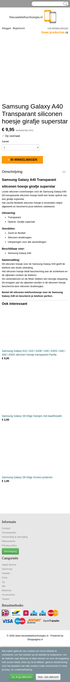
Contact (6, 528)
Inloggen (6, 28)
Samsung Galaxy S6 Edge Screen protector (27, 477)
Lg (3, 581)
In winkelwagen (23, 159)
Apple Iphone (9, 564)
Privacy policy (9, 545)
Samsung (7, 569)
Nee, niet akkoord (48, 676)
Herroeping (10, 551)
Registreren (19, 28)
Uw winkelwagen (58, 28)
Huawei (6, 573)
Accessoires (8, 594)
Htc (4, 586)
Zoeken (64, 4)
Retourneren (8, 541)
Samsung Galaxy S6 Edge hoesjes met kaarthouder (32, 415)
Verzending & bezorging (15, 536)
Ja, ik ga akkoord (21, 676)
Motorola (6, 590)
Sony (4, 577)
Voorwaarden (9, 532)
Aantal (5, 141)
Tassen (6, 599)
